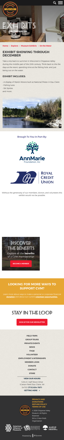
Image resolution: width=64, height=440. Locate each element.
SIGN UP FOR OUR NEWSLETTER (32, 322)
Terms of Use (38, 407)
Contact (32, 369)
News (32, 347)
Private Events (32, 343)
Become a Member (21, 264)
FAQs (32, 351)
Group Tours (32, 339)
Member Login (32, 362)
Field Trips (32, 336)
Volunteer (32, 354)
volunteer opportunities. (46, 297)
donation (10, 297)
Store (32, 373)
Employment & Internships (32, 358)
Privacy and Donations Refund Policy (39, 402)
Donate (32, 366)
